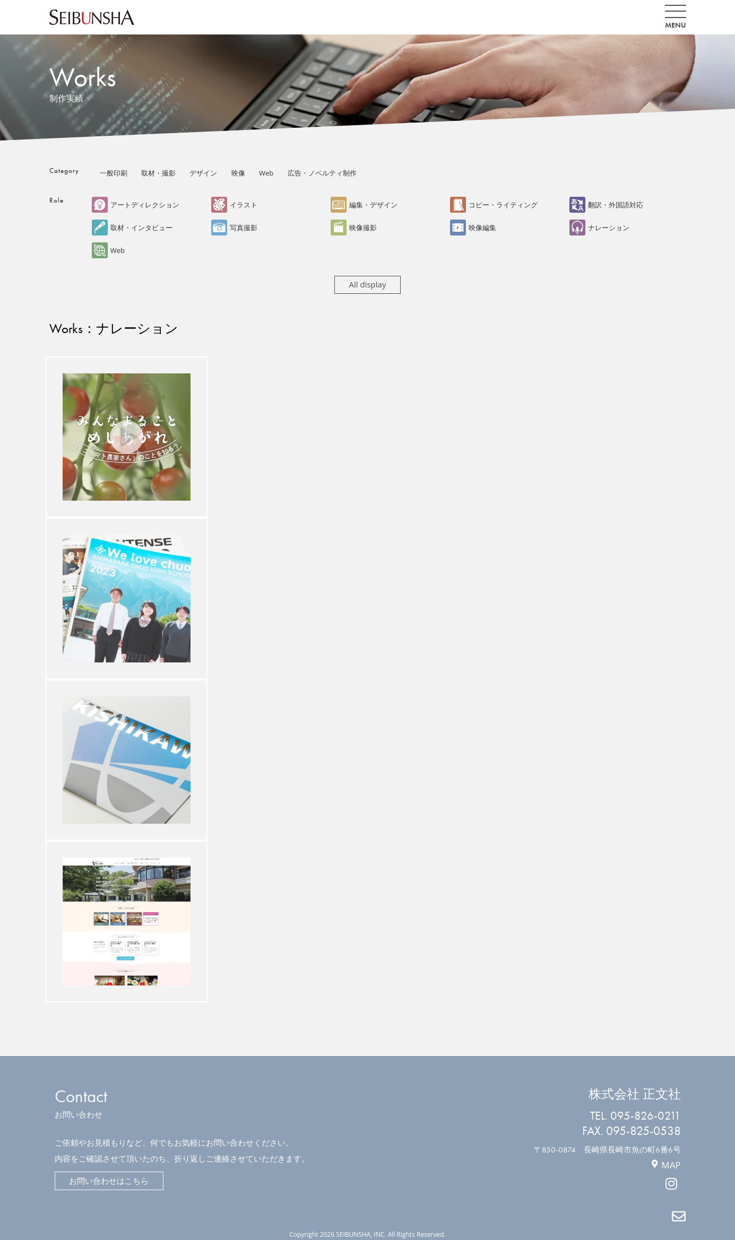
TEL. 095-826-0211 (635, 1114)
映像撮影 (354, 227)
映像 (238, 173)
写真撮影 (234, 227)
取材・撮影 (158, 173)
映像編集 (473, 227)
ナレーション (599, 227)
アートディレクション (135, 205)
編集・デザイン (364, 205)
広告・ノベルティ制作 (322, 173)
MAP (671, 1162)
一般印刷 (113, 173)
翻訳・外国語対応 (606, 205)
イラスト (234, 205)
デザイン (203, 173)
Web (266, 173)
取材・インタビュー (132, 227)
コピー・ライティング (494, 205)
